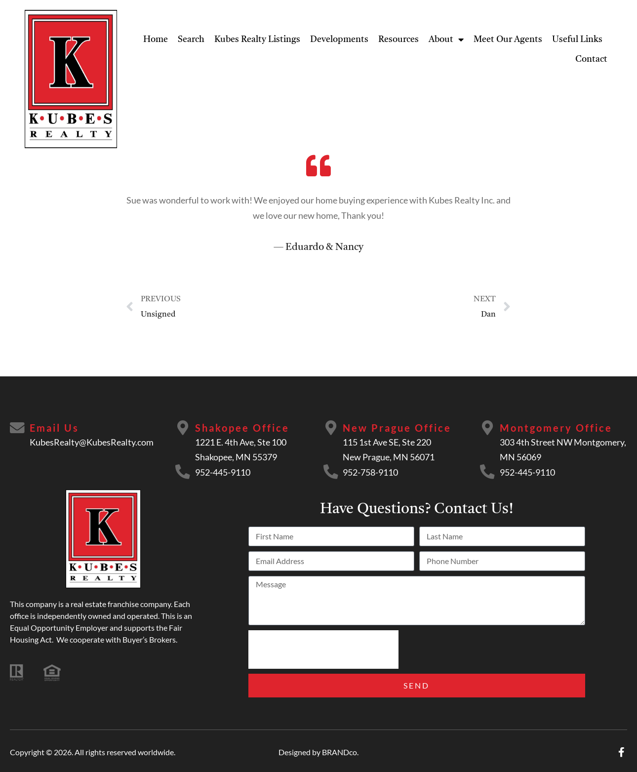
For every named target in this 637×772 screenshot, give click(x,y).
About (446, 39)
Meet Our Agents (508, 39)
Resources (398, 39)
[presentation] (323, 649)
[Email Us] (17, 428)
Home (155, 39)
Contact (591, 59)
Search (191, 39)
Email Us (54, 428)
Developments (339, 39)
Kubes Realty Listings (257, 39)
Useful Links (577, 39)
